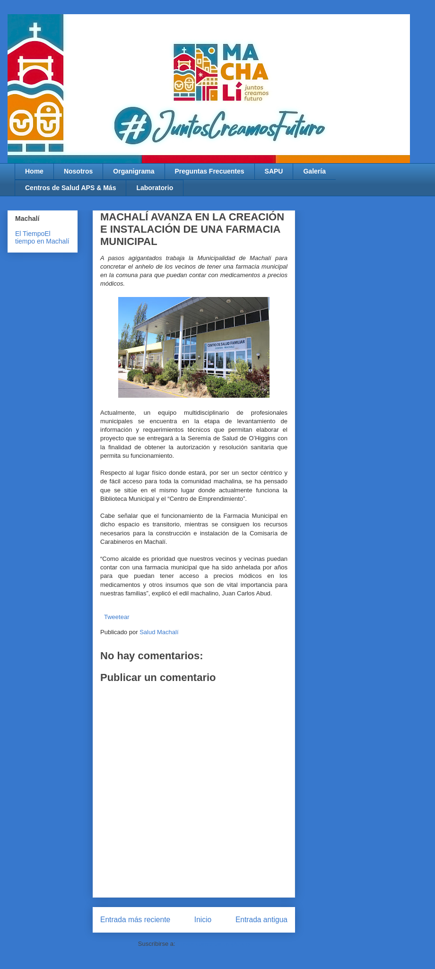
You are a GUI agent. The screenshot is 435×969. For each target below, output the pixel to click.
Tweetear (116, 616)
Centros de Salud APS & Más (70, 188)
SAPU (274, 171)
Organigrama (133, 171)
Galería (314, 171)
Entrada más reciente (135, 920)
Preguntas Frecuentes (209, 171)
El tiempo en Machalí (42, 237)
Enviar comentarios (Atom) (213, 943)
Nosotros (78, 171)
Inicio (202, 920)
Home (34, 171)
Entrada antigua (261, 920)
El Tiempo (29, 233)
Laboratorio (154, 188)
